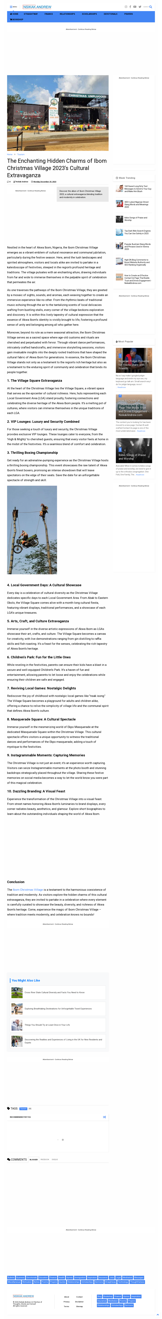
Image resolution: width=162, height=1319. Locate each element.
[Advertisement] (81, 51)
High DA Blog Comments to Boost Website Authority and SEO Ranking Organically (137, 262)
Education (43, 1277)
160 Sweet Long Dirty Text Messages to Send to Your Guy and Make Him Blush (137, 188)
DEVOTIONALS (110, 14)
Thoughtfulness (137, 1282)
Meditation (127, 1277)
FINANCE (49, 14)
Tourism (21, 154)
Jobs (112, 1277)
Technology (123, 1282)
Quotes (62, 1282)
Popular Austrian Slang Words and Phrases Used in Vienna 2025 (137, 246)
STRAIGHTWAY (31, 14)
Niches (37, 1282)
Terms (66, 1306)
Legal (118, 1277)
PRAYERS (128, 14)
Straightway (110, 1282)
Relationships (73, 1282)
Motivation (27, 1282)
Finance (53, 1277)
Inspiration (92, 1277)
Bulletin (11, 1277)
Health (61, 1277)
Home (9, 154)
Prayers (53, 1282)
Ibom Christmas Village (28, 889)
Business (20, 1277)
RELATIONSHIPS (67, 14)
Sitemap (79, 1306)
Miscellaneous (14, 1282)
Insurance (103, 1277)
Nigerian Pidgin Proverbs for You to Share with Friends (134, 365)
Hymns (70, 1277)
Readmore (122, 387)
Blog (99, 1296)
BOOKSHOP (16, 19)
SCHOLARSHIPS (89, 14)
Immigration (80, 1277)
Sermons (99, 1282)
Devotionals (31, 1277)
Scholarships (87, 1282)
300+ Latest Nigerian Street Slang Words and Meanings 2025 (136, 204)
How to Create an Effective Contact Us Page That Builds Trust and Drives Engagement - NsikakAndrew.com (134, 408)
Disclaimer (79, 1302)
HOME (14, 14)
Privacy (66, 1302)
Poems (45, 1282)
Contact (79, 1297)
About (66, 1297)
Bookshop (108, 1296)
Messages (138, 1277)
